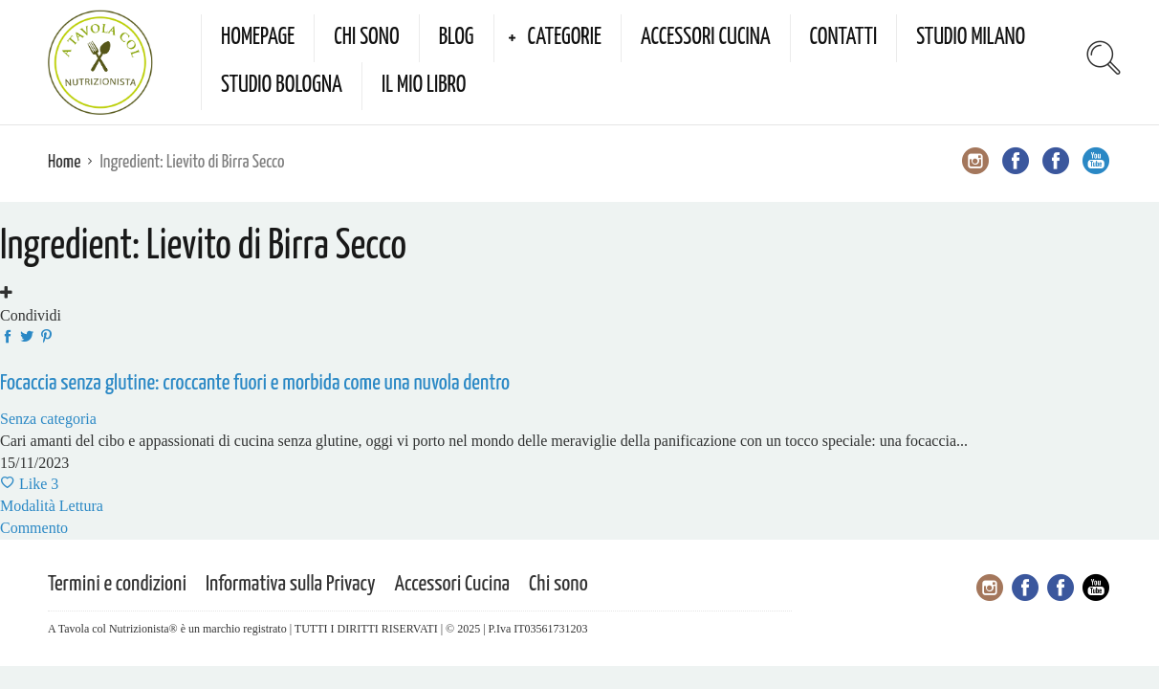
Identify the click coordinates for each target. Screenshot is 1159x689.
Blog (456, 38)
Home (64, 162)
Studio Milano (970, 38)
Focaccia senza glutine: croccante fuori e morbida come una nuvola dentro (255, 383)
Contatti (844, 38)
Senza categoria (48, 419)
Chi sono (366, 38)
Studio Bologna (281, 86)
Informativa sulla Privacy (291, 584)
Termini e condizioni (117, 584)
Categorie (564, 38)
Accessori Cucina (706, 38)
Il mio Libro (424, 86)
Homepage (258, 38)
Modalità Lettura (51, 506)
